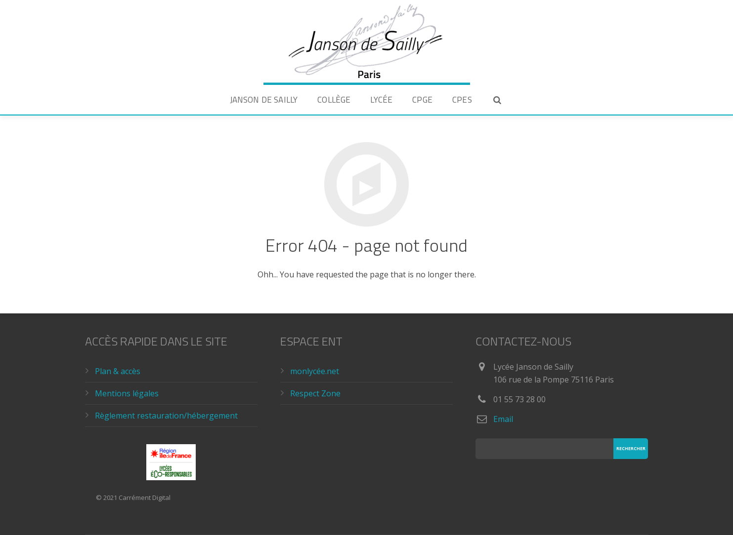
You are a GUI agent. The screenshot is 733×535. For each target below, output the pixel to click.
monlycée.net (314, 371)
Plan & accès (117, 371)
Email (503, 419)
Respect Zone (315, 393)
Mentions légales (127, 393)
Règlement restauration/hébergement (166, 415)
